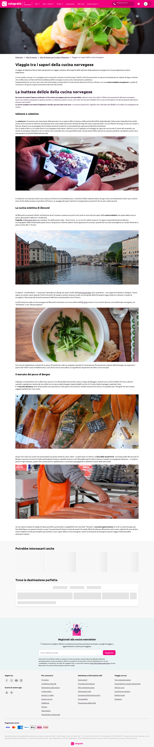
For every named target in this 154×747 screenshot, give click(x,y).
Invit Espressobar (84, 292)
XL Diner (84, 302)
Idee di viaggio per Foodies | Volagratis (54, 57)
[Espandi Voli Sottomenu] (37, 3)
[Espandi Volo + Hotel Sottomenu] (48, 3)
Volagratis (19, 57)
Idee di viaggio (31, 57)
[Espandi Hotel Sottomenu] (60, 3)
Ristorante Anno (30, 220)
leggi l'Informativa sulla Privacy (100, 663)
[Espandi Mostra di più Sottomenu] (93, 3)
